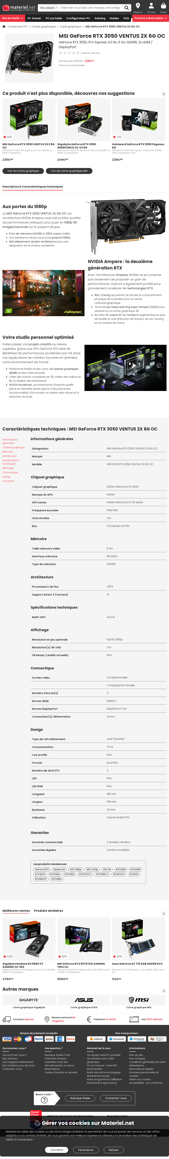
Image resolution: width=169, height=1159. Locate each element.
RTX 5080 (135, 869)
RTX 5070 (40, 874)
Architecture (9, 456)
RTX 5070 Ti (85, 874)
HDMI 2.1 (111, 701)
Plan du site (136, 1055)
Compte (151, 12)
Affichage (8, 468)
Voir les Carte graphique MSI (69, 171)
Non (109, 655)
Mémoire (7, 451)
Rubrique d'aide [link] (80, 1098)
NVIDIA (111, 494)
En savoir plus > (24, 1139)
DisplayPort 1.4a (116, 709)
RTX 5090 (121, 869)
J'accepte (56, 1150)
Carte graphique (71, 26)
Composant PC (18, 26)
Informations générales (9, 441)
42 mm (111, 810)
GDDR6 (111, 564)
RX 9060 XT (41, 879)
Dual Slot (112, 763)
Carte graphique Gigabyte (29, 1007)
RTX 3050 (56, 879)
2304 (110, 586)
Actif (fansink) (115, 739)
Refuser (114, 1150)
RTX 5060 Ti (102, 874)
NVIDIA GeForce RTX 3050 (122, 487)
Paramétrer (86, 1150)
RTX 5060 (55, 874)
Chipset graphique (13, 447)
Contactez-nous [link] (116, 1098)
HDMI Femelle (119, 677)
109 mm (111, 802)
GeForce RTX (42, 869)
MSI (109, 456)
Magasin (138, 12)
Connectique (10, 472)
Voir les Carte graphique (23, 171)
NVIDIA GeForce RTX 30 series (125, 502)
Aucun (111, 617)
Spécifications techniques (10, 462)
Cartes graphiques (44, 26)
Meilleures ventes (16, 911)
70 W (110, 747)
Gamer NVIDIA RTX (118, 817)
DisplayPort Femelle (122, 685)
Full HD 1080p (115, 639)
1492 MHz (112, 510)
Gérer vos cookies (140, 1079)
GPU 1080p (75, 869)
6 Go (110, 548)
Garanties (8, 481)
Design (6, 476)
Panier (163, 12)
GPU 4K (107, 869)
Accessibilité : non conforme (146, 1083)
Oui (109, 518)
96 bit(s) (112, 556)
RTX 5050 (69, 874)
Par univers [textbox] (47, 8)
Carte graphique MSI (138, 1007)
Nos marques (137, 1058)
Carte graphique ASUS (84, 1007)
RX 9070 (134, 874)
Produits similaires (48, 911)
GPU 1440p (92, 869)
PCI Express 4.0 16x (118, 526)
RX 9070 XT (119, 874)
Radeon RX (59, 869)
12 (108, 594)
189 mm (111, 794)
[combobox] (48, 7)
